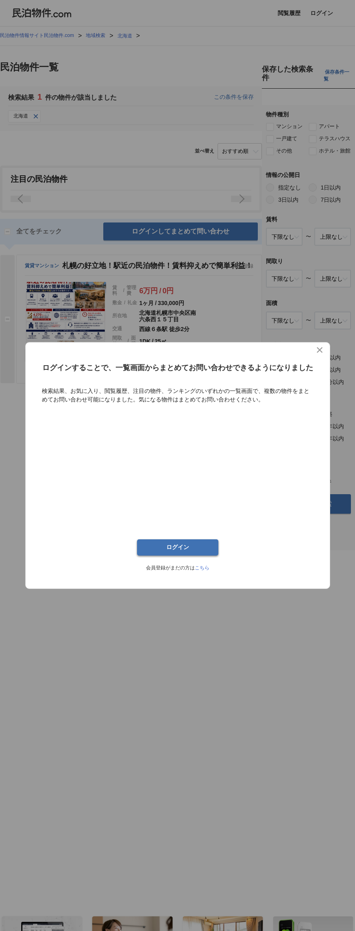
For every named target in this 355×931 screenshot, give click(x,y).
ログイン (177, 547)
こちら (202, 568)
